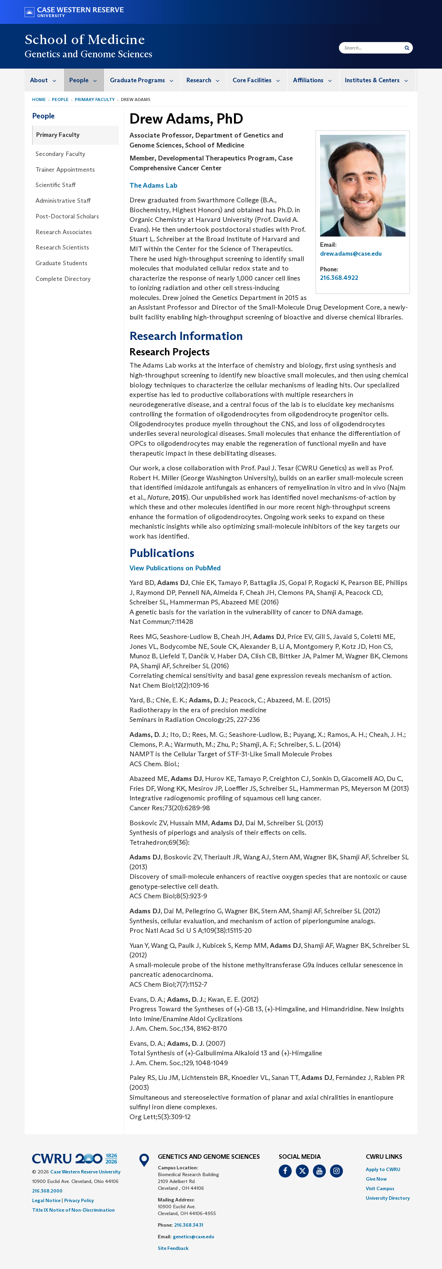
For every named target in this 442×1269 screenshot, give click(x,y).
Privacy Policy (79, 1200)
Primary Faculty (95, 99)
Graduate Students (61, 263)
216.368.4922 (339, 278)
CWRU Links (384, 1157)
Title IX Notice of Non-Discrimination (73, 1210)
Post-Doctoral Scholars (67, 216)
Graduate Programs (145, 80)
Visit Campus (380, 1188)
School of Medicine (85, 39)
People (86, 80)
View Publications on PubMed (175, 568)
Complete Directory (63, 279)
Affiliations (316, 80)
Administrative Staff (63, 200)
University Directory (388, 1198)
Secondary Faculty (60, 154)
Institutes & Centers (380, 80)
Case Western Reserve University (85, 1172)
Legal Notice (46, 1200)
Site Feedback (173, 1248)
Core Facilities (260, 80)
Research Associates (64, 232)
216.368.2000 (47, 1191)
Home (39, 99)
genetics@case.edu (193, 1237)
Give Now (376, 1179)
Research (207, 80)
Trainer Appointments (65, 169)
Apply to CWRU (383, 1169)
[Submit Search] (407, 48)
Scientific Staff (55, 185)
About (47, 80)
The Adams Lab (153, 185)
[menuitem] (44, 80)
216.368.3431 (188, 1225)
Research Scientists (62, 247)
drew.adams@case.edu (351, 253)
